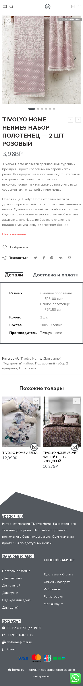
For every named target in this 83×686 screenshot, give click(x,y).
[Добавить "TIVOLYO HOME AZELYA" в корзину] (34, 450)
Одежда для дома (16, 600)
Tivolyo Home (51, 332)
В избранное (18, 247)
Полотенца (27, 368)
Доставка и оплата (56, 275)
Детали (14, 275)
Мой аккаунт (53, 604)
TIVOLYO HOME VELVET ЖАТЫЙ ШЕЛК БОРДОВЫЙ (60, 461)
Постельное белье (16, 571)
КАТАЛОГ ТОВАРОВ (18, 557)
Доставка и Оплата (58, 574)
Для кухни (10, 592)
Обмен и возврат (57, 582)
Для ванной (52, 358)
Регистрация (53, 596)
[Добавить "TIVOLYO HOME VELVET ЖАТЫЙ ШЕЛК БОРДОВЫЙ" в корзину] (75, 451)
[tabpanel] (41, 60)
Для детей (10, 607)
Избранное (52, 589)
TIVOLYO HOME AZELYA (20, 456)
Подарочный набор (18, 363)
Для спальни (12, 578)
